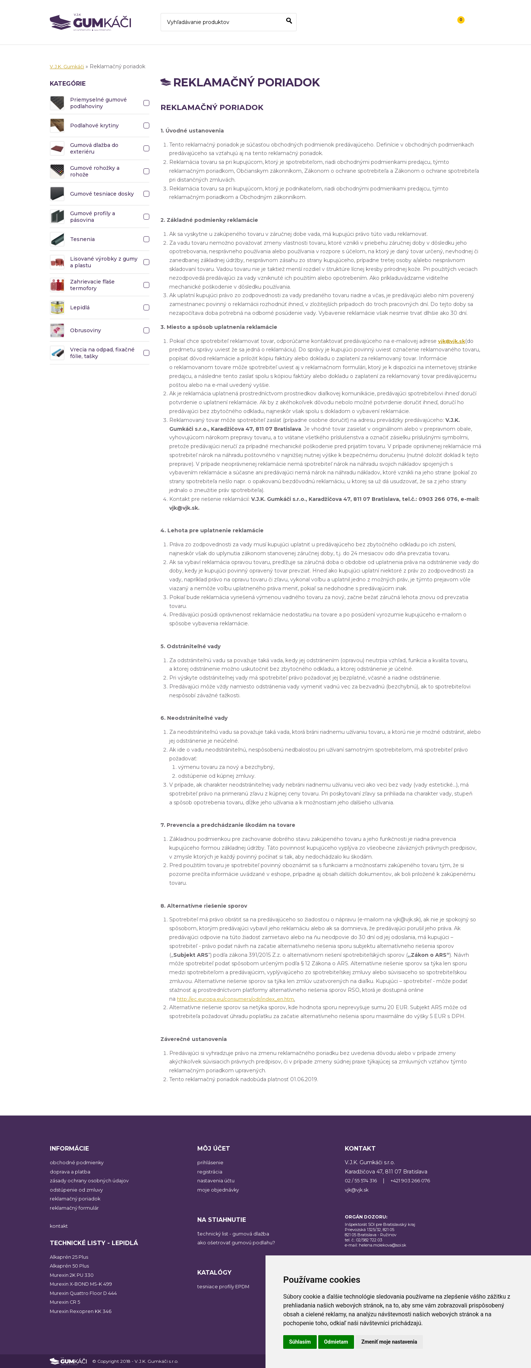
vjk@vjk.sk (358, 1189)
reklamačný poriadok (76, 1198)
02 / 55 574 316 (363, 1180)
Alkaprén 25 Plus (71, 1257)
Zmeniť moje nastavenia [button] (389, 1342)
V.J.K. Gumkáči (68, 66)
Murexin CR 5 (67, 1302)
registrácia (210, 1171)
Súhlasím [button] (300, 1342)
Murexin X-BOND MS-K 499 (85, 1284)
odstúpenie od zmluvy (78, 1189)
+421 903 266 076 (417, 1180)
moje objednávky (219, 1189)
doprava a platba (71, 1171)
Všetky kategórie (358, 27)
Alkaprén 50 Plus (71, 1265)
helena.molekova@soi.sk (382, 1245)
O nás (401, 27)
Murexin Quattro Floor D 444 (87, 1293)
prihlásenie (211, 1162)
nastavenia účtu (217, 1180)
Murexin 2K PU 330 (74, 1275)
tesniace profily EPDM (226, 1286)
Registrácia (432, 16)
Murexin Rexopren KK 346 (83, 1311)
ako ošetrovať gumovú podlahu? (239, 1242)
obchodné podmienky (78, 1162)
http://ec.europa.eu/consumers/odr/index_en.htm (240, 999)
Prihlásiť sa (397, 16)
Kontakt (430, 27)
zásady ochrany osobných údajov (92, 1180)
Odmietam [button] (336, 1342)
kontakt (60, 1226)
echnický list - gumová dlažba (237, 1233)
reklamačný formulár (76, 1207)
